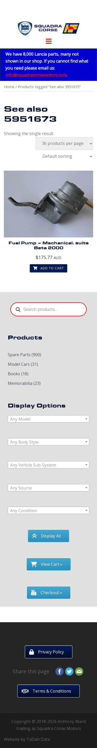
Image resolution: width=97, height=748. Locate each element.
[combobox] (48, 418)
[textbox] (48, 419)
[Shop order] (64, 156)
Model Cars (19, 364)
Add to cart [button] (48, 268)
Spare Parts (19, 355)
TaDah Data (38, 739)
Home (9, 86)
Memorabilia (20, 383)
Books (14, 374)
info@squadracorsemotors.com (35, 75)
